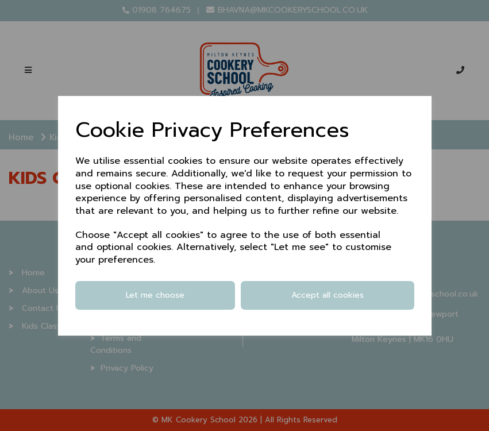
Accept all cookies (327, 295)
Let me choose (155, 295)
